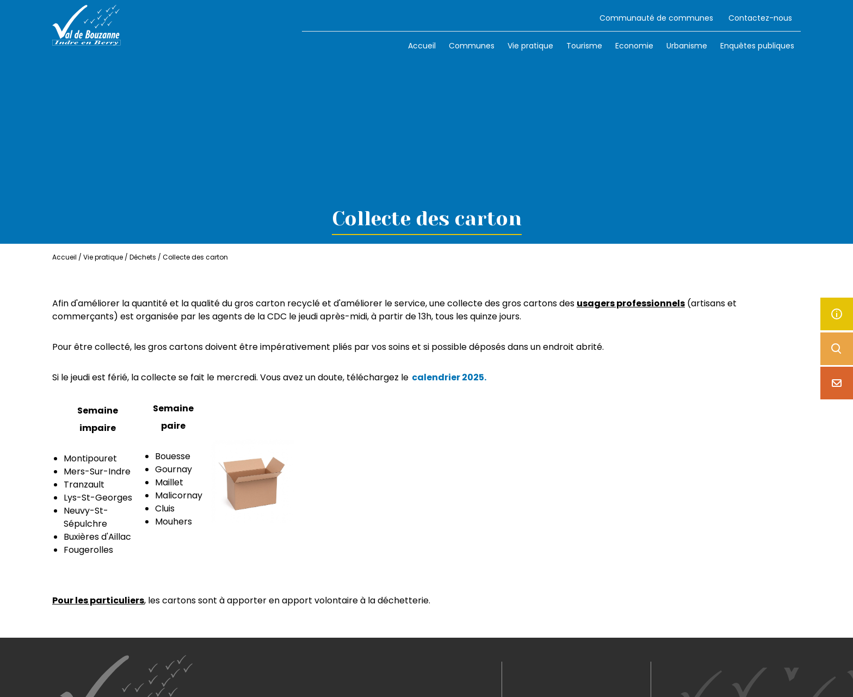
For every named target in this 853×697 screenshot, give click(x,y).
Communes (472, 45)
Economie (634, 45)
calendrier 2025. (449, 377)
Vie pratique (530, 45)
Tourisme (584, 45)
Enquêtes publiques (757, 45)
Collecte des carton (195, 257)
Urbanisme (686, 45)
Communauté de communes (656, 18)
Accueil (422, 45)
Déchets (142, 257)
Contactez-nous (760, 18)
